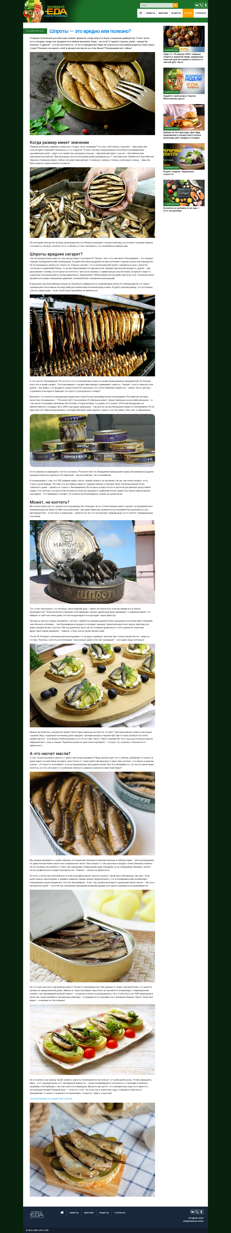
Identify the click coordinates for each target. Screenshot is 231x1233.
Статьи (188, 13)
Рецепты (176, 13)
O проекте (200, 13)
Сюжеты (150, 13)
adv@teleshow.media (193, 1221)
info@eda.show (196, 1218)
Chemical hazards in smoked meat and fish (51, 1098)
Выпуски (163, 13)
